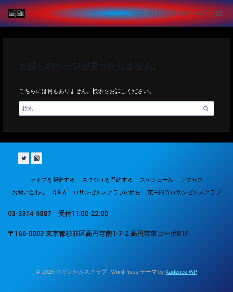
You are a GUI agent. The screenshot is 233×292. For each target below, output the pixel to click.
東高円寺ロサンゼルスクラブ (184, 192)
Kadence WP (181, 271)
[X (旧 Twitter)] (23, 158)
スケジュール (157, 179)
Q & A (59, 192)
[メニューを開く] (177, 13)
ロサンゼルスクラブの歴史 (107, 192)
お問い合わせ (29, 192)
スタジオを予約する (107, 179)
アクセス (191, 179)
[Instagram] (36, 158)
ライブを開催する (52, 179)
